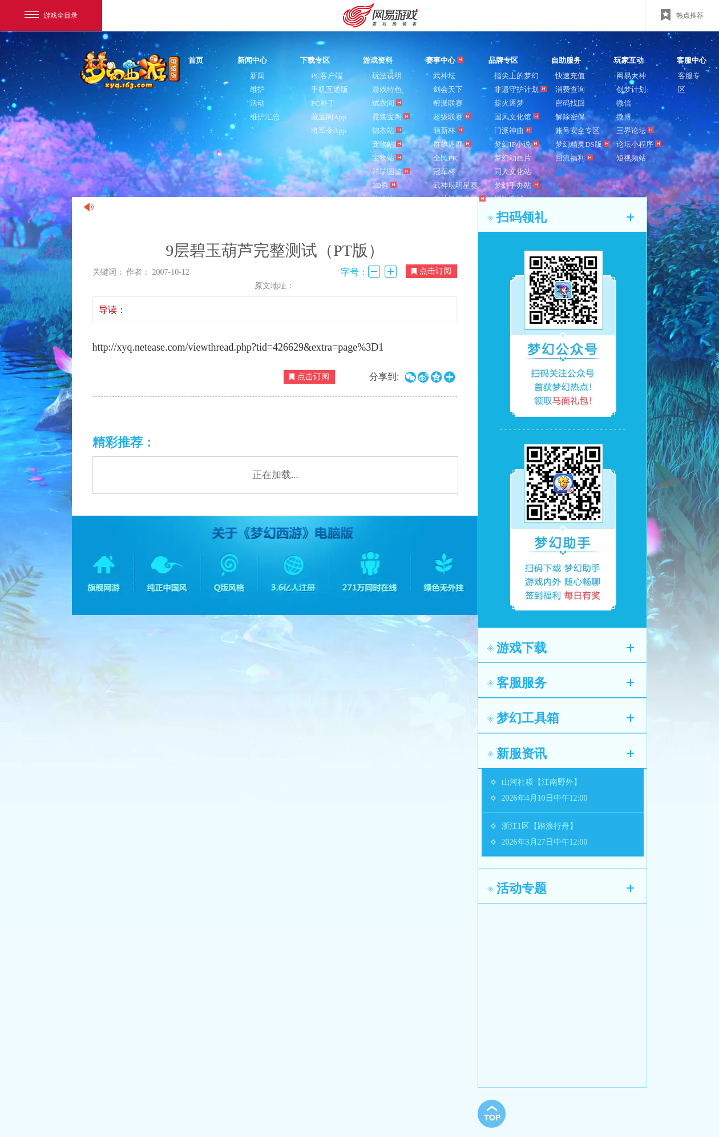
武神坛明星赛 (455, 185)
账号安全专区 (577, 130)
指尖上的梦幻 (516, 75)
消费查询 (570, 89)
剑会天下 (448, 89)
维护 (257, 89)
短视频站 (631, 158)
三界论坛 (635, 130)
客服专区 (689, 82)
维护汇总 (265, 117)
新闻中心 (252, 60)
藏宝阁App (328, 117)
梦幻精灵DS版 (582, 144)
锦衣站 (387, 130)
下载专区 (315, 60)
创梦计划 (631, 89)
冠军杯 (444, 171)
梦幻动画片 (512, 158)
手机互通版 (329, 89)
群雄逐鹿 (452, 144)
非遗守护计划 (520, 89)
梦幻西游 (131, 71)
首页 (195, 60)
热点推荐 (682, 15)
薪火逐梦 (509, 103)
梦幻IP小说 (516, 144)
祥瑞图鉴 (391, 171)
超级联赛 (452, 117)
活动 (257, 103)
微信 (623, 103)
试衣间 (387, 103)
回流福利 (574, 158)
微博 (623, 117)
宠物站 (387, 144)
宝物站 (387, 158)
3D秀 (384, 185)
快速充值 (570, 75)
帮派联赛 (448, 103)
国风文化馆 (516, 117)
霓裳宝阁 (391, 117)
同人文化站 (512, 171)
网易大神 (631, 75)
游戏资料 (378, 60)
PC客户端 (326, 75)
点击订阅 (431, 271)
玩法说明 (387, 75)
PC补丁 (323, 103)
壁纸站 (383, 199)
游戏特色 (387, 89)
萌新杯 (448, 130)
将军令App (328, 130)
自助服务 (566, 60)
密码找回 (570, 103)
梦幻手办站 (516, 185)
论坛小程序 (638, 144)
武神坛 (444, 75)
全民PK (445, 158)
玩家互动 (629, 60)
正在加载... (275, 474)
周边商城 (509, 199)
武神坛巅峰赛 (459, 199)
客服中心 (691, 60)
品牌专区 (503, 60)
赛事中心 (444, 60)
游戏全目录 (51, 15)
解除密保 (570, 117)
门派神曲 (513, 130)
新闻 (257, 75)
